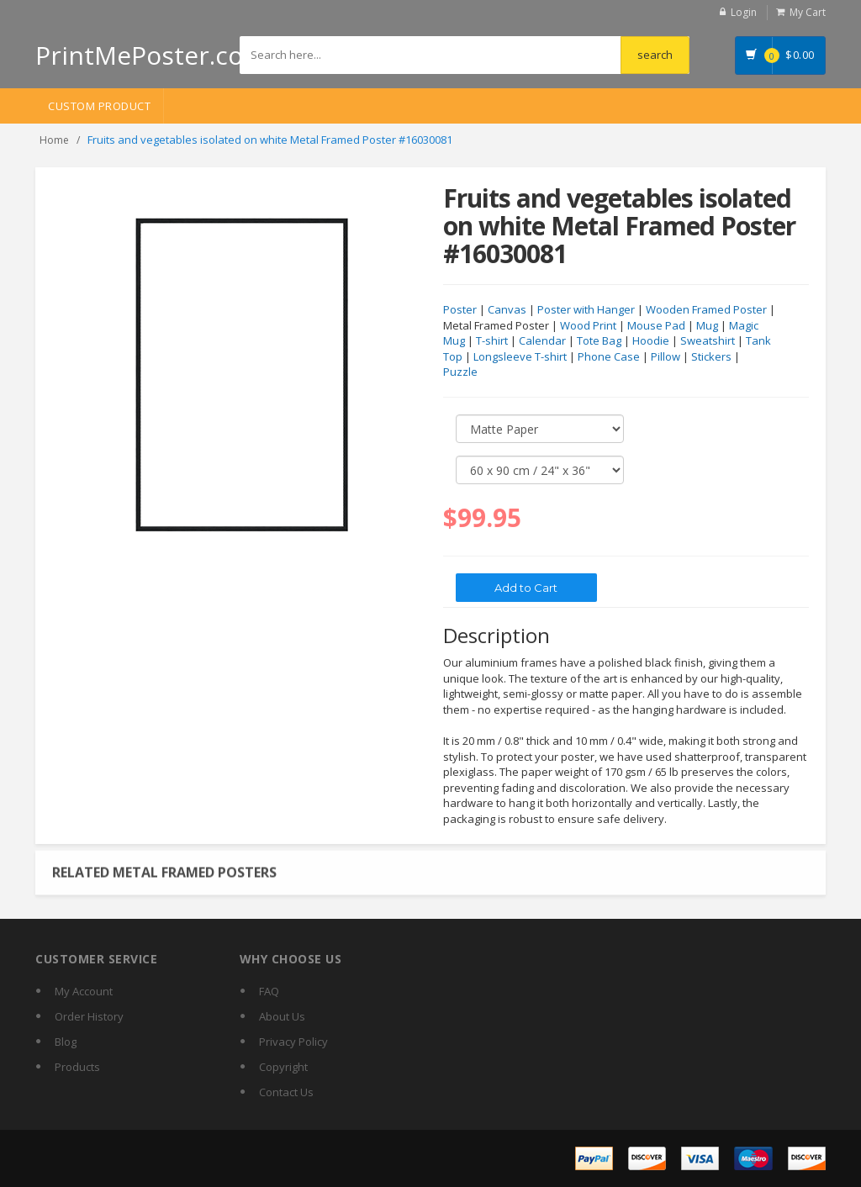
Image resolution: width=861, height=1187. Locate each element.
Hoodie (650, 341)
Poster (460, 310)
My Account (84, 991)
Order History (89, 1016)
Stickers (711, 357)
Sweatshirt (707, 341)
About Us (282, 1016)
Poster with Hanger (586, 310)
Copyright (283, 1066)
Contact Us (286, 1092)
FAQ (269, 991)
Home (54, 140)
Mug (707, 326)
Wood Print (588, 326)
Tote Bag (599, 341)
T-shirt (492, 341)
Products (77, 1066)
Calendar (542, 341)
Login (744, 12)
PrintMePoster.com (151, 55)
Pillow (665, 357)
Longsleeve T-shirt (520, 357)
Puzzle (460, 372)
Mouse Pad (656, 326)
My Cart (808, 12)
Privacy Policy (293, 1041)
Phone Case (609, 357)
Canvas (507, 310)
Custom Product (99, 105)
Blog (66, 1041)
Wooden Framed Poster (706, 310)
